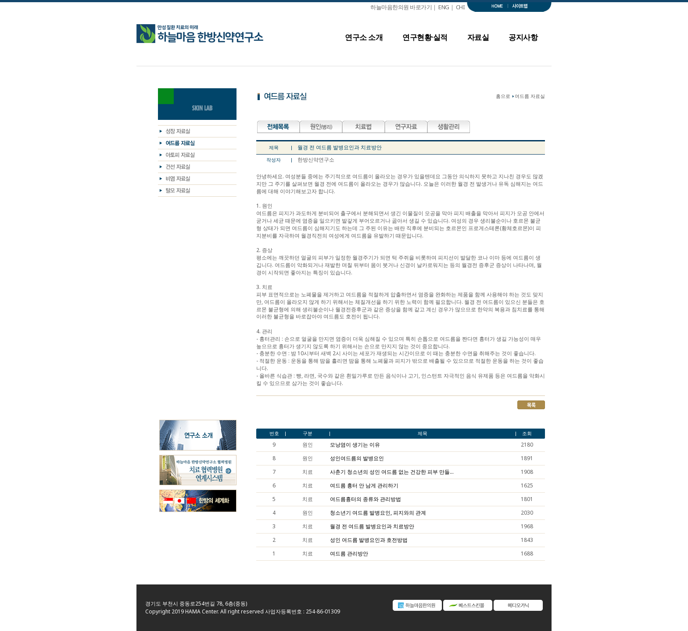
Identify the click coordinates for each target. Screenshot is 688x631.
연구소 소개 (364, 39)
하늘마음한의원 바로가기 (401, 7)
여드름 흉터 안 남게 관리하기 (364, 485)
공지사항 (523, 39)
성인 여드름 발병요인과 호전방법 (369, 540)
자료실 (478, 39)
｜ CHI (458, 7)
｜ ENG (440, 7)
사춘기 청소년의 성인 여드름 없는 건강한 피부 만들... (392, 472)
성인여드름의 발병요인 (357, 458)
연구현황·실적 (425, 39)
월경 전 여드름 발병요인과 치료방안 (372, 526)
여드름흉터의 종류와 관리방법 (365, 499)
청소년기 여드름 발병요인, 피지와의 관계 (378, 512)
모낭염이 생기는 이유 (355, 444)
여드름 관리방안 (349, 553)
